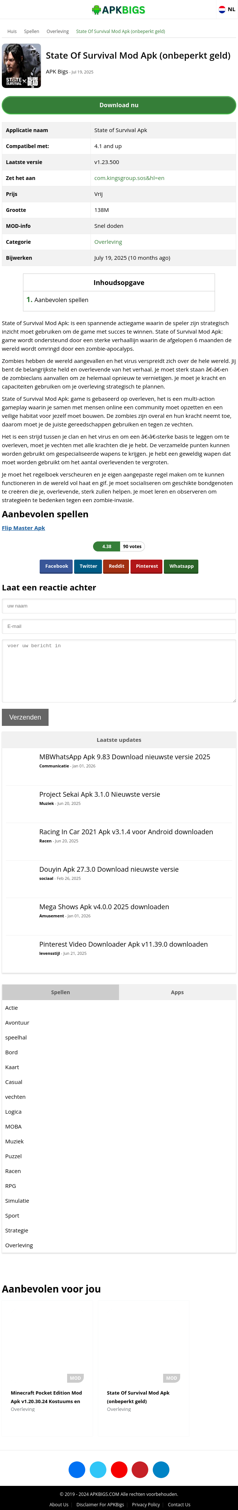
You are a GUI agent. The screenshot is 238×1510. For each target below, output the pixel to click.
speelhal (16, 1050)
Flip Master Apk (23, 529)
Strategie (16, 1243)
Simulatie (17, 1213)
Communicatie (54, 779)
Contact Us (179, 1501)
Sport (12, 1228)
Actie (11, 1020)
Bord (11, 1065)
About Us (58, 1501)
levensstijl (49, 966)
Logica (13, 1124)
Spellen (31, 31)
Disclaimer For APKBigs (100, 1501)
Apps (177, 1005)
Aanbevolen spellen (69, 302)
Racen (45, 853)
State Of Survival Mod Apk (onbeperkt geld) (120, 31)
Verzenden (25, 730)
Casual (13, 1094)
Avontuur (17, 1035)
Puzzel (13, 1169)
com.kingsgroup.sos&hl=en (130, 179)
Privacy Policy (146, 1501)
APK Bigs (63, 78)
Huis (12, 31)
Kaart (12, 1080)
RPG (10, 1198)
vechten (15, 1109)
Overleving (58, 31)
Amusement (51, 928)
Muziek (46, 816)
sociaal (46, 891)
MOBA (13, 1139)
